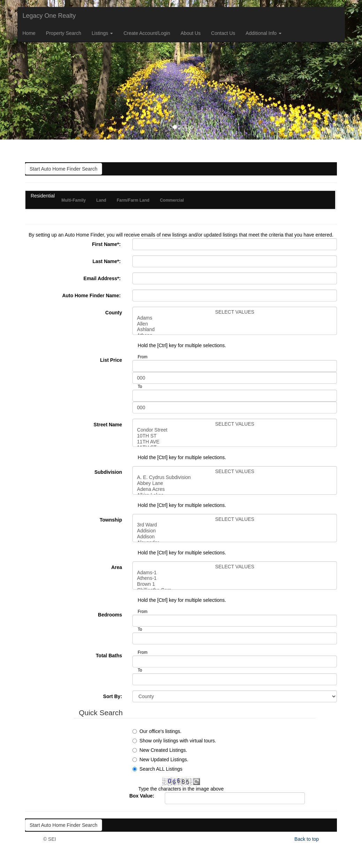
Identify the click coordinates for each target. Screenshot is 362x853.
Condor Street (234, 430)
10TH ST (234, 436)
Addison (234, 537)
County (113, 312)
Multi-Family (73, 200)
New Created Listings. (163, 750)
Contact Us (223, 33)
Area (116, 567)
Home (29, 33)
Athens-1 (234, 578)
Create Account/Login (146, 33)
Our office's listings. (160, 731)
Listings (102, 33)
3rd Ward (234, 525)
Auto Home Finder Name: (92, 295)
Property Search (63, 33)
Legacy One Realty (49, 15)
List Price (111, 360)
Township (111, 520)
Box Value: (141, 796)
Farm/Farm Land (133, 200)
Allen (234, 324)
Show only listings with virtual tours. (177, 740)
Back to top (306, 839)
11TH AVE (234, 442)
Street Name (108, 424)
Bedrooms (110, 615)
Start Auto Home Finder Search (64, 169)
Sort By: (112, 696)
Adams (234, 318)
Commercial (172, 200)
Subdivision (108, 472)
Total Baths (109, 655)
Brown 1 (234, 584)
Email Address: (103, 278)
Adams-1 (234, 573)
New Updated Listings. (163, 759)
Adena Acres (234, 489)
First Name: (107, 244)
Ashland (234, 329)
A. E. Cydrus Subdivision (234, 477)
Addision (234, 531)
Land (101, 200)
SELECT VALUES (234, 312)
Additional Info (264, 33)
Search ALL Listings (160, 769)
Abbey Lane (234, 483)
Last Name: (107, 261)
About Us (190, 33)
